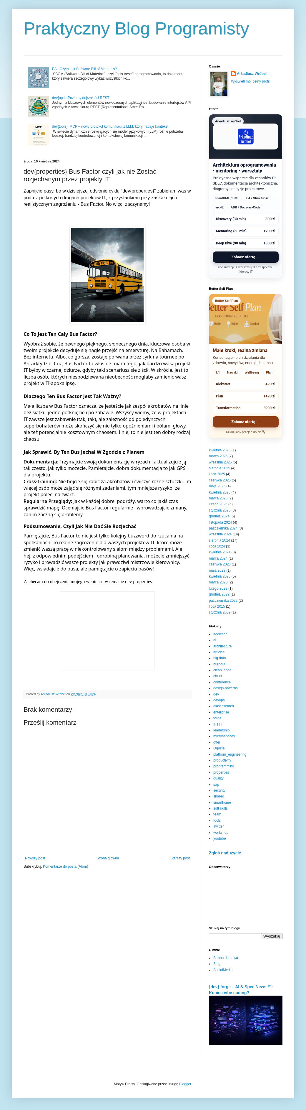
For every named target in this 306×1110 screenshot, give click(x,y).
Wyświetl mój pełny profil (250, 81)
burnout (219, 664)
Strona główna (108, 858)
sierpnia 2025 (219, 468)
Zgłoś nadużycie (225, 853)
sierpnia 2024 (219, 540)
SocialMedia (222, 970)
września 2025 (220, 462)
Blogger (185, 1084)
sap (216, 784)
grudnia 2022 (219, 594)
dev (216, 694)
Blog (216, 964)
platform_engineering (230, 754)
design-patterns (225, 688)
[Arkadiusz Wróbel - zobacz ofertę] (245, 196)
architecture (222, 646)
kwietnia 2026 (219, 450)
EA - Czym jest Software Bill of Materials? (84, 69)
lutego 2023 (218, 588)
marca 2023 (218, 582)
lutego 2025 (218, 504)
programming (223, 766)
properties (221, 772)
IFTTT (218, 724)
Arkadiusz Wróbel (252, 74)
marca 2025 (218, 498)
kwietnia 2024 (219, 552)
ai (214, 640)
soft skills (220, 808)
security (219, 790)
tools (217, 820)
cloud (217, 676)
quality (218, 778)
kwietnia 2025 (219, 492)
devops (219, 700)
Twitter (218, 826)
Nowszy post (35, 858)
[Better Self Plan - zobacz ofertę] (245, 366)
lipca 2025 (217, 474)
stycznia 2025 (219, 510)
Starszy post (180, 858)
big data (219, 658)
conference (222, 682)
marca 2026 (218, 456)
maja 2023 (217, 570)
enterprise (221, 712)
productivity (222, 760)
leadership (221, 730)
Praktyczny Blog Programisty (136, 28)
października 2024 (223, 528)
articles (218, 652)
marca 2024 (218, 558)
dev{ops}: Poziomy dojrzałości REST (80, 98)
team (217, 814)
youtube (219, 838)
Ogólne (219, 748)
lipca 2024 (217, 546)
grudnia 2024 (219, 516)
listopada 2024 (220, 522)
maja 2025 (217, 486)
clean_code (222, 670)
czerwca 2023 (220, 564)
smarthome (222, 802)
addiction (220, 634)
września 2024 (220, 534)
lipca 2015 (217, 606)
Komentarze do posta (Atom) (65, 866)
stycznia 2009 (219, 612)
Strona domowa (225, 958)
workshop (220, 833)
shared (218, 796)
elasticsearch (223, 706)
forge (217, 718)
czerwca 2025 (220, 480)
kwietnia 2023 (219, 576)
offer (216, 742)
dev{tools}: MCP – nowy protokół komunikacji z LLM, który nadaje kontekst (110, 126)
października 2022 (223, 600)
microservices (224, 736)
